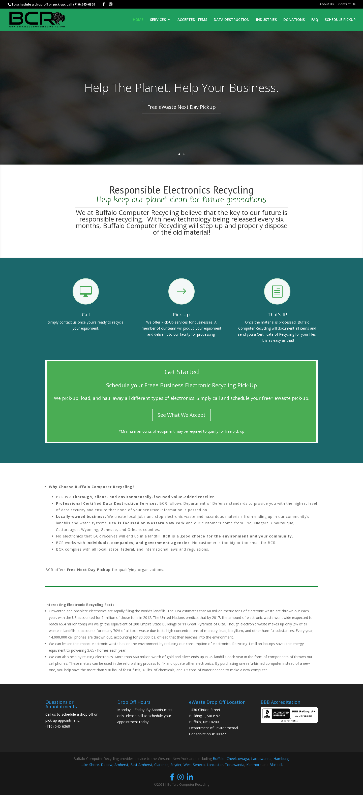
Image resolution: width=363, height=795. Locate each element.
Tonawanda (234, 764)
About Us (326, 4)
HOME (138, 20)
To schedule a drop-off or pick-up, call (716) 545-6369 (53, 4)
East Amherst (141, 764)
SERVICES (158, 20)
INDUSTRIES (266, 20)
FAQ (314, 20)
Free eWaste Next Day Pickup (181, 107)
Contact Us (346, 4)
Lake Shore (89, 764)
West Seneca (194, 764)
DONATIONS (294, 20)
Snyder (176, 764)
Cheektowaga (238, 758)
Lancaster (215, 764)
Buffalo (219, 758)
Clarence (161, 764)
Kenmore (253, 764)
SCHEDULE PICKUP (340, 20)
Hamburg (281, 758)
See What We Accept (181, 414)
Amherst (121, 764)
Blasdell (275, 764)
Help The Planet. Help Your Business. (181, 87)
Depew (106, 764)
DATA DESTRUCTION (232, 20)
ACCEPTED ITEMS (192, 20)
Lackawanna (261, 758)
